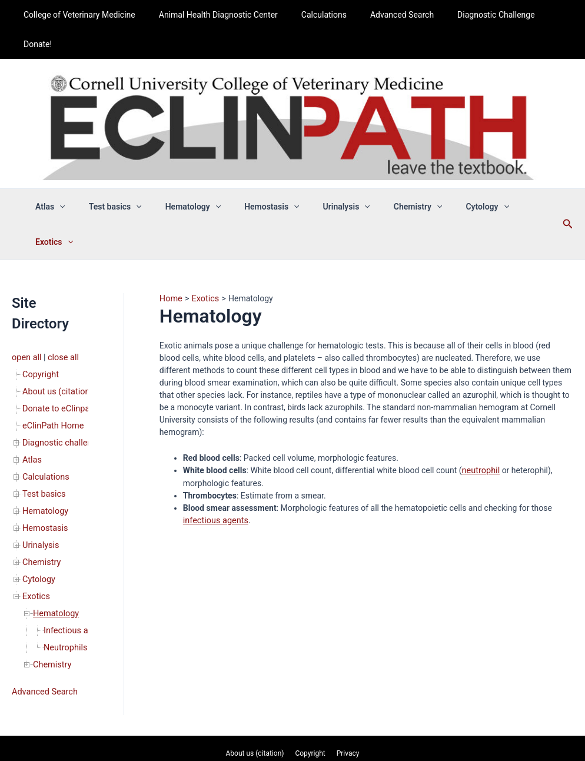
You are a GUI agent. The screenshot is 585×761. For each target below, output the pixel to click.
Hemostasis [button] (265, 177)
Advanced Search (386, 14)
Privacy (344, 677)
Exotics (35, 523)
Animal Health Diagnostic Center (216, 14)
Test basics (43, 424)
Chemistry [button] (397, 177)
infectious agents (214, 454)
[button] (74, 177)
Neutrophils (65, 572)
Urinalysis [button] (332, 177)
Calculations (314, 14)
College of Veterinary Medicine (85, 14)
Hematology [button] (193, 177)
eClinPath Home (52, 358)
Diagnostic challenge (60, 375)
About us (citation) (56, 325)
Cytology (38, 506)
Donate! (542, 14)
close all (61, 292)
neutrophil (480, 405)
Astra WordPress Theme (379, 728)
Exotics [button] (516, 177)
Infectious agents (75, 556)
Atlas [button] (65, 177)
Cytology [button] (459, 177)
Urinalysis (40, 473)
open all (26, 292)
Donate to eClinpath (58, 342)
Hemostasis (44, 457)
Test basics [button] (122, 177)
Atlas (31, 391)
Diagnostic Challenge (472, 14)
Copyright (40, 309)
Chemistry (40, 490)
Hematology (44, 441)
